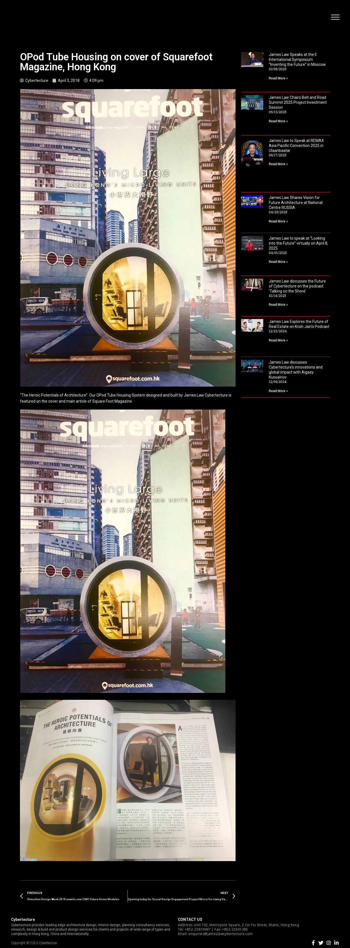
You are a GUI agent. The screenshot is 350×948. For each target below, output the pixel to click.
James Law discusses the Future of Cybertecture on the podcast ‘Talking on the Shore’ (297, 286)
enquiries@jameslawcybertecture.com (220, 933)
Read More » (278, 78)
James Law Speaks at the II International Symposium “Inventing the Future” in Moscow (297, 59)
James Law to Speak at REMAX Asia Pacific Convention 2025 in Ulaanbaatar (296, 145)
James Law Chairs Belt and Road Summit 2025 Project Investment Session (298, 102)
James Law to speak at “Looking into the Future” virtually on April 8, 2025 (298, 243)
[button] (335, 18)
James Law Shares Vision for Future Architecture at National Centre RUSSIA (296, 202)
